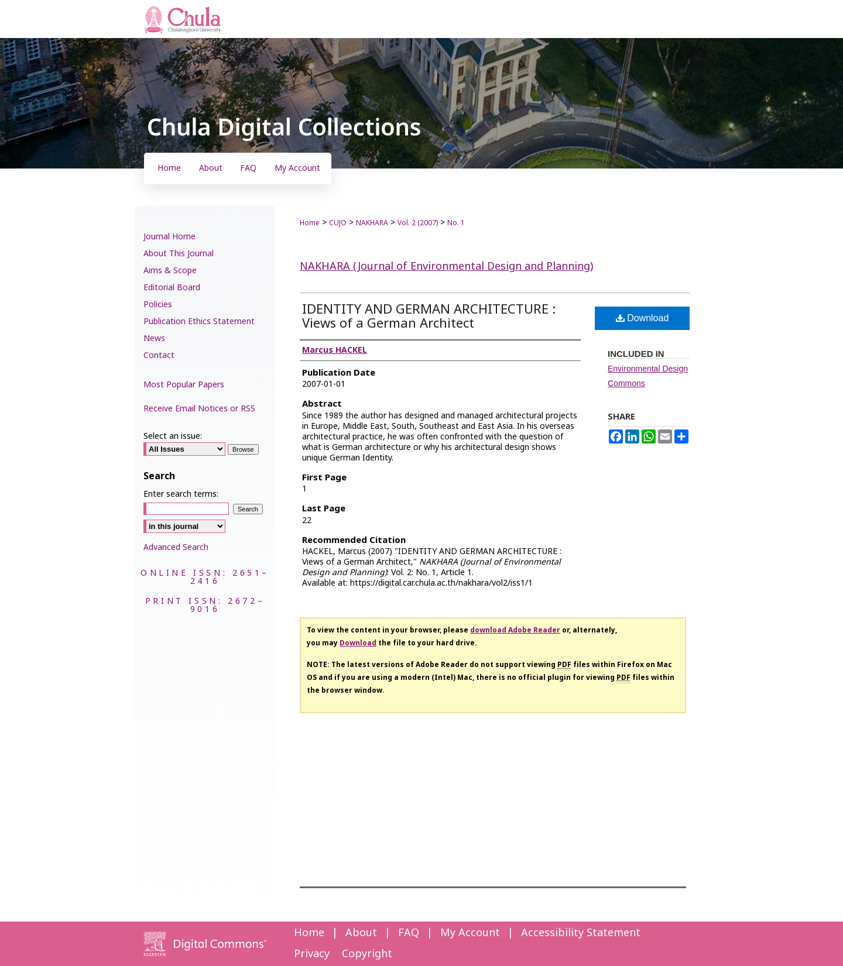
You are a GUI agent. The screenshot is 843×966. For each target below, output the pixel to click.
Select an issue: (172, 436)
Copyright (367, 954)
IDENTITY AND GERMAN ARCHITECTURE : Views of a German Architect (429, 317)
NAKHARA (372, 223)
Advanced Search (175, 547)
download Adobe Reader (515, 630)
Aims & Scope (170, 270)
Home (310, 223)
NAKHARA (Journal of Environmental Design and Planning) (446, 266)
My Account (470, 933)
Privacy (312, 954)
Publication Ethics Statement (199, 321)
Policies (157, 304)
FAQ (408, 933)
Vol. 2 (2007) (417, 223)
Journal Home (169, 237)
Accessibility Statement (580, 933)
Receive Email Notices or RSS (199, 409)
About (361, 933)
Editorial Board (171, 287)
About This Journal (178, 253)
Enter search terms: (180, 494)
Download (642, 318)
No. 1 (456, 223)
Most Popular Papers (183, 385)
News (154, 338)
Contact (158, 355)
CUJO (338, 223)
